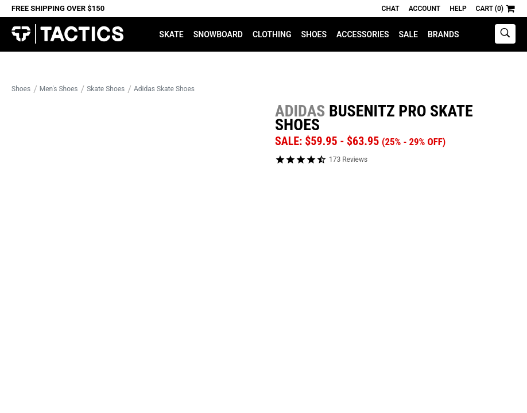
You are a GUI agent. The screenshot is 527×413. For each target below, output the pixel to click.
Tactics (67, 34)
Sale (408, 34)
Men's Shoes (59, 89)
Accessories (362, 34)
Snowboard (218, 34)
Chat (391, 9)
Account (424, 9)
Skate (171, 34)
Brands (443, 34)
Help (458, 9)
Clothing (272, 34)
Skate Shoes (106, 89)
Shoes (314, 34)
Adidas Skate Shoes (164, 89)
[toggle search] (505, 34)
